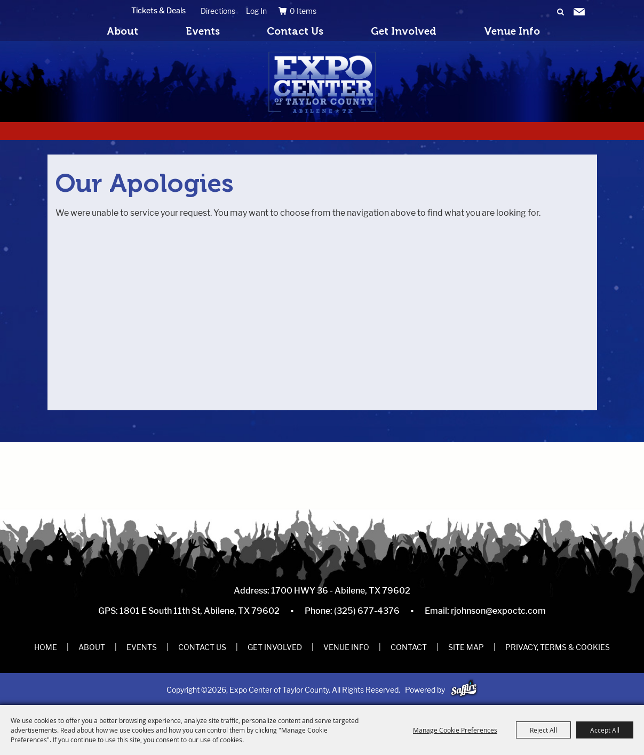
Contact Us (295, 31)
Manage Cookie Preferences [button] (455, 730)
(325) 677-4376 (367, 611)
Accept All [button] (604, 730)
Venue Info (512, 31)
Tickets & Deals (158, 10)
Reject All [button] (543, 730)
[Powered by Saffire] (464, 689)
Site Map (466, 647)
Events (203, 31)
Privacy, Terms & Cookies (557, 647)
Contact (409, 647)
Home (45, 647)
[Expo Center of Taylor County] (322, 82)
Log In (256, 10)
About (122, 31)
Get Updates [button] (579, 12)
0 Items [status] (303, 10)
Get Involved (403, 31)
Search (560, 12)
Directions (218, 10)
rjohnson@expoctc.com (498, 611)
